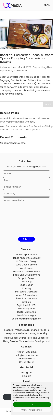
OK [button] (32, 404)
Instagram (26, 372)
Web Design (20, 70)
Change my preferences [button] (31, 410)
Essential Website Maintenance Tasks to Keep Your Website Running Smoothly (25, 120)
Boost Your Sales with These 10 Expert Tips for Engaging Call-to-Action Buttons (26, 58)
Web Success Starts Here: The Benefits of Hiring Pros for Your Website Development (26, 128)
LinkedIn (26, 376)
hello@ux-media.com (26, 355)
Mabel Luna (9, 67)
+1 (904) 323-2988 (27, 352)
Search (48, 104)
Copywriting (39, 67)
